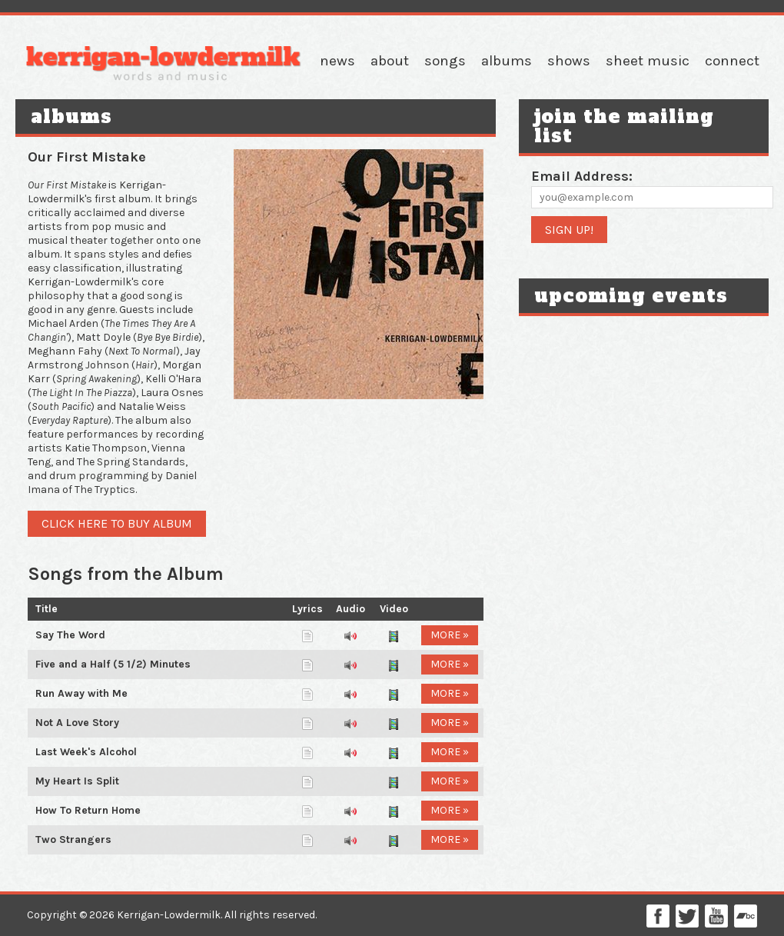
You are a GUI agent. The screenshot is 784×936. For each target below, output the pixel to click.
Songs (445, 60)
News (337, 60)
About (389, 60)
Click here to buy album (117, 523)
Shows (568, 60)
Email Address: (582, 176)
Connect (732, 60)
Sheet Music (647, 60)
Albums (506, 60)
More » (449, 634)
